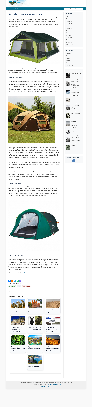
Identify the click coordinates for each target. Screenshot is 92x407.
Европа (68, 60)
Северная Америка (71, 62)
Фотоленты (69, 42)
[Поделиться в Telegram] (15, 281)
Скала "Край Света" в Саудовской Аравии (53, 306)
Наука (67, 30)
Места (67, 16)
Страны (25, 8)
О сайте (49, 386)
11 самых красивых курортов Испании (35, 362)
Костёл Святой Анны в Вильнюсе (35, 306)
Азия (67, 55)
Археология (69, 37)
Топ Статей (18, 8)
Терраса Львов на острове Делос (18, 306)
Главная (11, 8)
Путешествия (26, 272)
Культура (68, 35)
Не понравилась (26, 286)
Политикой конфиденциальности (54, 384)
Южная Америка (70, 65)
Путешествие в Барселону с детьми (35, 342)
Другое (68, 39)
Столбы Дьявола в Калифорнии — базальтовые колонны (18, 324)
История (68, 25)
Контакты (43, 386)
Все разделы (69, 44)
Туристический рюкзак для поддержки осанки (35, 323)
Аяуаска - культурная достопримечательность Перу (18, 343)
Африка (68, 58)
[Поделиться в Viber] (20, 281)
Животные (68, 32)
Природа (68, 18)
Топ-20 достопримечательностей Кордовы (53, 343)
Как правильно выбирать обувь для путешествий (53, 324)
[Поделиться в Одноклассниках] (12, 281)
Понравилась (12, 286)
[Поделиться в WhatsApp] (18, 281)
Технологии (69, 21)
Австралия (68, 53)
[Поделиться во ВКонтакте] (9, 281)
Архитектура (69, 28)
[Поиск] (84, 9)
